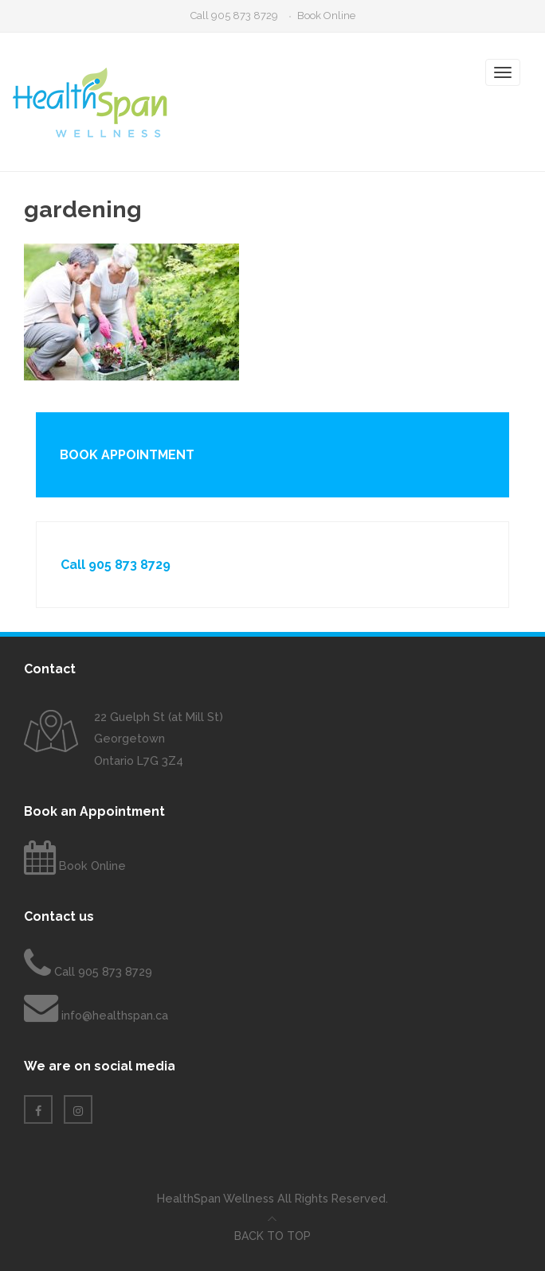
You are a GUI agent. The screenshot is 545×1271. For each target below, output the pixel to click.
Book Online (326, 15)
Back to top (272, 1236)
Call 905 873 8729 (234, 15)
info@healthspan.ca (114, 1015)
